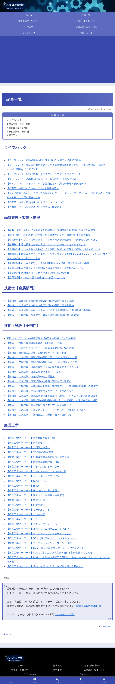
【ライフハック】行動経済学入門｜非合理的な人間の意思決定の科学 (44, 160)
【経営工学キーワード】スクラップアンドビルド (33, 524)
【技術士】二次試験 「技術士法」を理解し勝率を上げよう (39, 415)
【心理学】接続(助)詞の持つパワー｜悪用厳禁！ (33, 188)
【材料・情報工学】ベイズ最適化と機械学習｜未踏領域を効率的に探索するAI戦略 (51, 230)
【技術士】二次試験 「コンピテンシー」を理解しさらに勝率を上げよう (46, 410)
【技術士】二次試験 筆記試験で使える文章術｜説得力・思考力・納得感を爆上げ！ (52, 396)
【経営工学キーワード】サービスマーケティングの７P (36, 471)
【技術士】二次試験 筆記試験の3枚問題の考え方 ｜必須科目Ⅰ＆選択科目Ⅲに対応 (52, 400)
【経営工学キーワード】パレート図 (26, 514)
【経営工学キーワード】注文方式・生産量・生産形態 (35, 495)
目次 (53, 114)
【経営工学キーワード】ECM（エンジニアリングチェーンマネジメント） (46, 548)
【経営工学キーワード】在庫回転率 (26, 500)
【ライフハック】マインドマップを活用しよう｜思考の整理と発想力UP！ (47, 183)
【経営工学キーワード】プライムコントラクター (33, 467)
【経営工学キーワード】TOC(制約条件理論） (31, 452)
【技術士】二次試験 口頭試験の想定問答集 (31, 376)
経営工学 (13, 135)
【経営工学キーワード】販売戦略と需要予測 (31, 438)
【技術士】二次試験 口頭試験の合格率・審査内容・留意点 (39, 381)
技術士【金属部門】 (18, 127)
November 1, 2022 (65, 614)
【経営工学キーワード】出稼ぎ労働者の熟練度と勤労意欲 (38, 457)
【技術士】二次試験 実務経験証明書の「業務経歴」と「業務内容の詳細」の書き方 (52, 386)
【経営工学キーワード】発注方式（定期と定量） (33, 490)
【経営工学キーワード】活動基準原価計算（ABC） (34, 462)
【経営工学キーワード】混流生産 (25, 505)
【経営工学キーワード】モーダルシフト (28, 510)
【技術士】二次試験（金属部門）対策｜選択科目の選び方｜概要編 (43, 315)
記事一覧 (57, 665)
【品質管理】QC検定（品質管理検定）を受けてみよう (36, 277)
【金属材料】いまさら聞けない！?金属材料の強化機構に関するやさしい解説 (48, 263)
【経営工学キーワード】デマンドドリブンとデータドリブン (39, 533)
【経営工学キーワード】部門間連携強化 (28, 447)
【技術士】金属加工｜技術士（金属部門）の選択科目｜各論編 (40, 305)
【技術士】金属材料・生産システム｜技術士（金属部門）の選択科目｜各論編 (49, 310)
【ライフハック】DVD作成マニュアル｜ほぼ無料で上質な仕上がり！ (44, 179)
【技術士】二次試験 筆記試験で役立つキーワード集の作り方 (40, 391)
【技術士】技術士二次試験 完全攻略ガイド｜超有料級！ (38, 353)
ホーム (21, 665)
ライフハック (15, 120)
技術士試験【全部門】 (19, 131)
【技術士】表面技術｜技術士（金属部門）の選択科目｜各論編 (40, 301)
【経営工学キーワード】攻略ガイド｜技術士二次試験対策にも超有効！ (45, 566)
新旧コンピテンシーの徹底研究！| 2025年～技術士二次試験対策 (41, 338)
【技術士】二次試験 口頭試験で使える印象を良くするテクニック (43, 367)
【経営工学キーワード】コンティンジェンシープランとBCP (39, 543)
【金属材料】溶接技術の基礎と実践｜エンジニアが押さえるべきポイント (46, 244)
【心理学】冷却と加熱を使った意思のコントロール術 (35, 202)
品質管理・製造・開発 (19, 124)
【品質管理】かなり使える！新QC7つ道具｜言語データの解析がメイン (45, 268)
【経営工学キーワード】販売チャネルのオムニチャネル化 (38, 529)
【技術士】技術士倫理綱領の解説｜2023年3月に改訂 (35, 343)
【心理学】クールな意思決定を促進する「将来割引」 (35, 207)
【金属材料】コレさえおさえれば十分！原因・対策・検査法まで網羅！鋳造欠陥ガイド (53, 249)
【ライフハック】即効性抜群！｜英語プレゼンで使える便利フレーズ (44, 174)
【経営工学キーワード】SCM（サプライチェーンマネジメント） (42, 538)
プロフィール (85, 674)
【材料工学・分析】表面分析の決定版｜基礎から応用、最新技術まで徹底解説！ (50, 235)
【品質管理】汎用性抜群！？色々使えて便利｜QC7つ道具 (38, 273)
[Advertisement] (57, 60)
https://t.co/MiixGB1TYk (88, 606)
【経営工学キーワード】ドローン (25, 519)
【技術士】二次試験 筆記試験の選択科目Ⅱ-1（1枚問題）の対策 (42, 362)
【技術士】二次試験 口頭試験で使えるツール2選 (34, 372)
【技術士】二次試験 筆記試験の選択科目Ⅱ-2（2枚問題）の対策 (42, 357)
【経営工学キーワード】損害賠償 (25, 443)
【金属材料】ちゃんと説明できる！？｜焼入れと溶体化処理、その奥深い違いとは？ (52, 240)
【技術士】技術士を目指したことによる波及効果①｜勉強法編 (40, 348)
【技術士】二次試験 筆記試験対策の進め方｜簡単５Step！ (39, 405)
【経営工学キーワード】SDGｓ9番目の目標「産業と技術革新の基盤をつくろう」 (51, 553)
